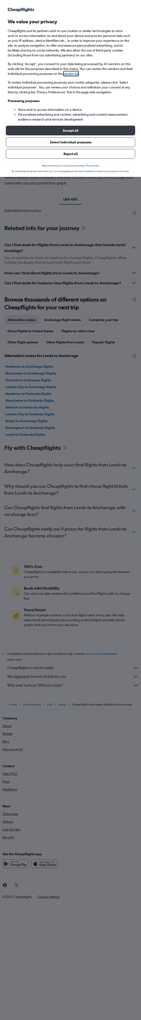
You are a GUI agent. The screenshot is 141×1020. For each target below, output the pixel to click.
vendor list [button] (70, 74)
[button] (70, 130)
